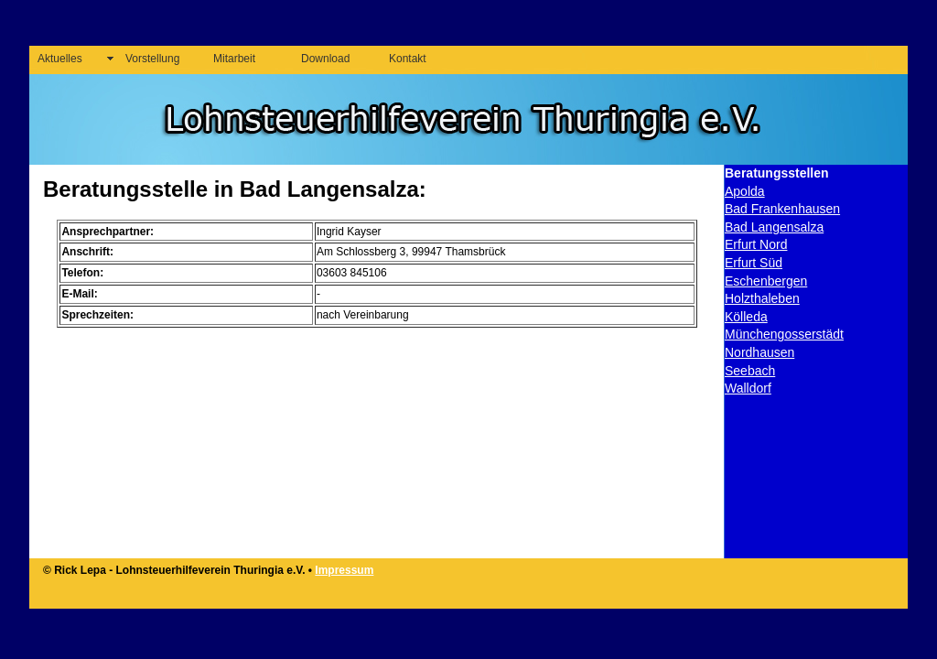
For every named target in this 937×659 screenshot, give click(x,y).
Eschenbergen (766, 281)
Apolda (745, 191)
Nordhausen (759, 352)
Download (325, 58)
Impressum (344, 570)
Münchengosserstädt (784, 334)
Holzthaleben (762, 298)
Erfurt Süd (753, 262)
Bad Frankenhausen (782, 208)
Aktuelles (60, 58)
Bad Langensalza (774, 227)
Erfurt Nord (756, 244)
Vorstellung (152, 58)
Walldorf (748, 388)
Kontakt (407, 58)
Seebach (750, 370)
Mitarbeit (234, 58)
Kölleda (746, 316)
